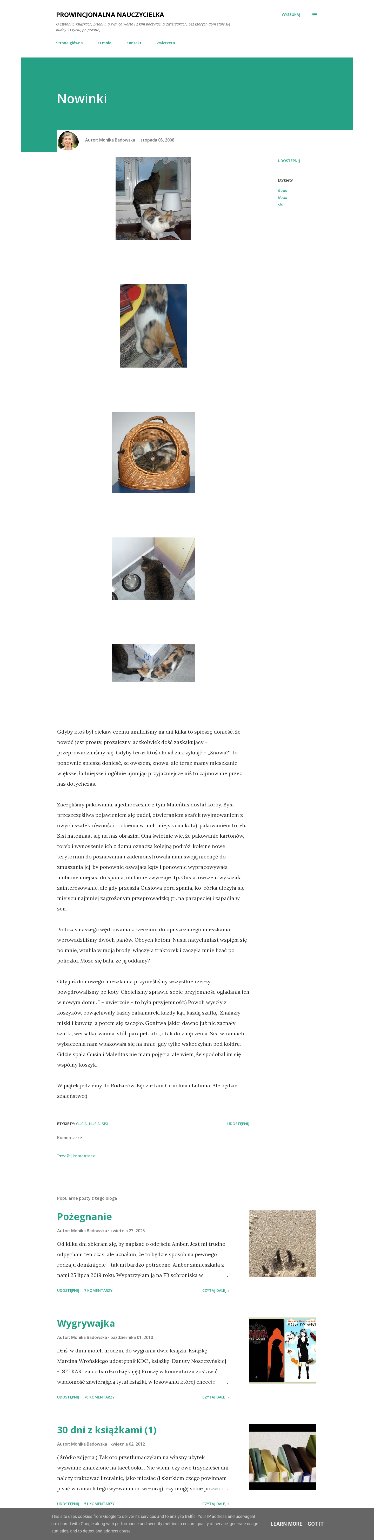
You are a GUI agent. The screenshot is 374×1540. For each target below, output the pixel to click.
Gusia (282, 190)
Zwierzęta (166, 42)
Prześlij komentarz (76, 1155)
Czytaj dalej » (216, 1290)
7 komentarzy (98, 1290)
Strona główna (69, 42)
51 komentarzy (99, 1503)
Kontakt (134, 42)
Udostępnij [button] (289, 160)
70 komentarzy (99, 1397)
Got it (316, 1524)
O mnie (104, 42)
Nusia (282, 197)
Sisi (280, 204)
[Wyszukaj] (291, 14)
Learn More (287, 1524)
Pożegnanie (84, 1216)
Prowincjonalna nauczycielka (110, 14)
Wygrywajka (86, 1323)
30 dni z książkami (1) (106, 1429)
